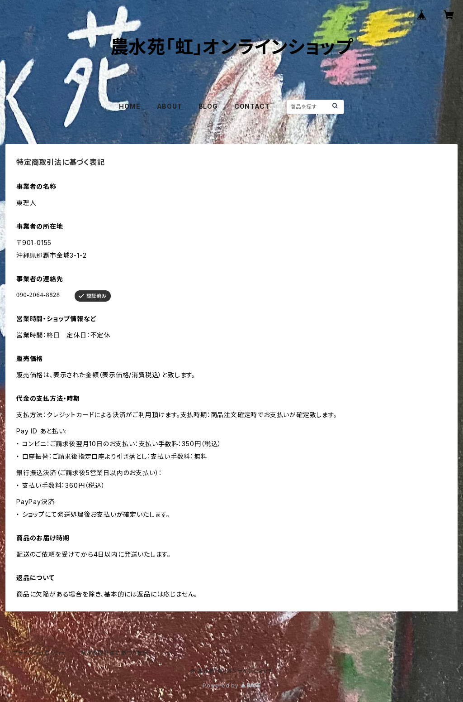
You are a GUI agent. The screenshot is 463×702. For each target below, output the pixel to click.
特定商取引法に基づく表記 (114, 652)
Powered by (231, 685)
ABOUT (169, 106)
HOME (129, 106)
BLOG (208, 106)
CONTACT (252, 106)
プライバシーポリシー (39, 652)
